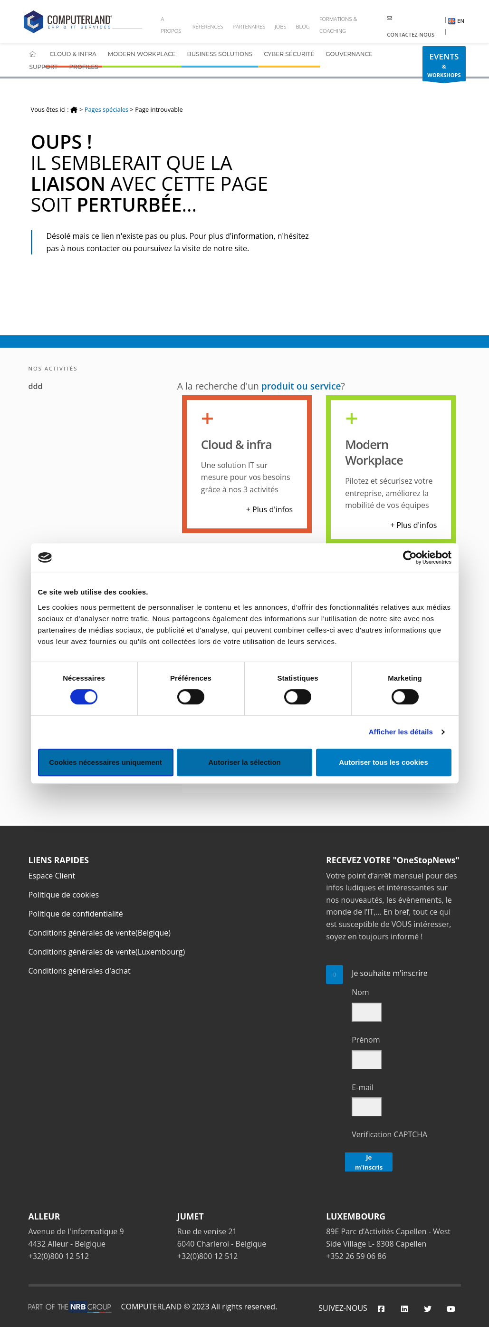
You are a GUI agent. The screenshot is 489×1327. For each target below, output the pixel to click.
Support (43, 66)
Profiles (83, 66)
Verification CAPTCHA (389, 1134)
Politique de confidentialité (76, 913)
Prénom (366, 1039)
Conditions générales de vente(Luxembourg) (107, 951)
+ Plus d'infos (269, 509)
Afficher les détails (401, 732)
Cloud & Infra (73, 54)
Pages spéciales (106, 109)
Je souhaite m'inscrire (390, 973)
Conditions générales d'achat (80, 971)
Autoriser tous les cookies (383, 762)
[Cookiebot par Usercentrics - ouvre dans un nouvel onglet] (409, 557)
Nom (360, 992)
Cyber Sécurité (289, 54)
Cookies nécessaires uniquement (105, 762)
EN (456, 20)
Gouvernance (349, 54)
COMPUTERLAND (151, 1306)
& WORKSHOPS (443, 66)
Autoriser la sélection (244, 762)
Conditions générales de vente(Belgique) (100, 932)
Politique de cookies (64, 894)
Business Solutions (220, 54)
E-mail (363, 1087)
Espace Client (52, 875)
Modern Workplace (142, 54)
